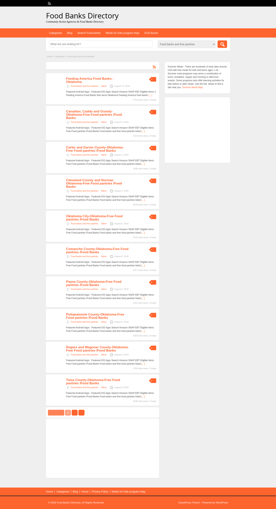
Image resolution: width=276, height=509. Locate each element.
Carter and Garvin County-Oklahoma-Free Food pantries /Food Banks (95, 149)
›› (81, 412)
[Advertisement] (102, 448)
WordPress (222, 502)
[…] (150, 95)
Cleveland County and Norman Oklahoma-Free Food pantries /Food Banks (94, 183)
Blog (69, 32)
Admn (104, 86)
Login (225, 3)
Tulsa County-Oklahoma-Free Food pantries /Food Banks (93, 381)
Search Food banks (89, 32)
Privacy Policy (100, 491)
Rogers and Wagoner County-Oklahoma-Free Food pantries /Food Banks (97, 348)
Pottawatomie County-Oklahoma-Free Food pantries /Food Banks (95, 316)
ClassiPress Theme (189, 502)
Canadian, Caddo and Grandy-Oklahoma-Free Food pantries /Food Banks (94, 115)
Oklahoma (60, 56)
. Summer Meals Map (192, 87)
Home (50, 56)
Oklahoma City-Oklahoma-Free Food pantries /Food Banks (94, 217)
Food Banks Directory (82, 15)
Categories (55, 32)
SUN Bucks (151, 32)
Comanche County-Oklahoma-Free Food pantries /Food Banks (97, 250)
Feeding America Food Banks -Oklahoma (90, 80)
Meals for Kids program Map (122, 32)
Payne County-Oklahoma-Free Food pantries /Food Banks (94, 283)
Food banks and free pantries (84, 86)
